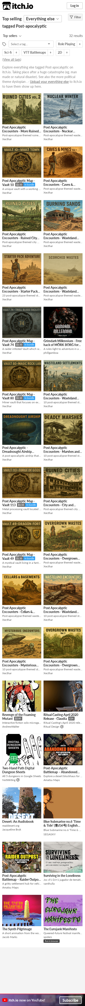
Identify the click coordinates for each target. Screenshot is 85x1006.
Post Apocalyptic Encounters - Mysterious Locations (19, 665)
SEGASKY (50, 834)
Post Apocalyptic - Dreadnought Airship (17, 449)
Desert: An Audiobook (18, 821)
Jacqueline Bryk (11, 829)
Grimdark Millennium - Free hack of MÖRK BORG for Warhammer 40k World (63, 345)
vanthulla (49, 883)
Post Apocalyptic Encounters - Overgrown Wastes (61, 558)
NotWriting (8, 780)
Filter (75, 17)
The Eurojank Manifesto (60, 929)
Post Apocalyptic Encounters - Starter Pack (20, 289)
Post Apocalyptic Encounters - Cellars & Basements (17, 612)
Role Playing (66, 44)
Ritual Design (51, 726)
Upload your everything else (49, 82)
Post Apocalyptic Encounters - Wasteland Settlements (60, 398)
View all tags (11, 59)
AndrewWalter (10, 726)
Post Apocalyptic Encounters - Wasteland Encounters (60, 612)
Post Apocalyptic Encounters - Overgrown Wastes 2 (61, 665)
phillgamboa (51, 352)
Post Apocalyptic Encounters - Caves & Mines (58, 185)
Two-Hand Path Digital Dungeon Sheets (18, 770)
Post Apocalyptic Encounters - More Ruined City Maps (20, 131)
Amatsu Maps (52, 780)
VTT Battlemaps (35, 52)
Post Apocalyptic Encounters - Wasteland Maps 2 (60, 291)
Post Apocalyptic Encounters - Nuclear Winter (58, 131)
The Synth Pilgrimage (17, 929)
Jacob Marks (9, 937)
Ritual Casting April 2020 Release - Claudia (61, 717)
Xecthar (7, 139)
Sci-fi (8, 52)
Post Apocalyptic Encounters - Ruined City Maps (19, 238)
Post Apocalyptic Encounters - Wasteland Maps (60, 238)
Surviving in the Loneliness (62, 876)
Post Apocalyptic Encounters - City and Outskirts (58, 505)
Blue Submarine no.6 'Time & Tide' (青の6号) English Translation (62, 826)
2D (60, 52)
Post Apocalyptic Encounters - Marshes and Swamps (62, 452)
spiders (48, 937)
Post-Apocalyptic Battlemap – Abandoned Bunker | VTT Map (60, 772)
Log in (74, 6)
